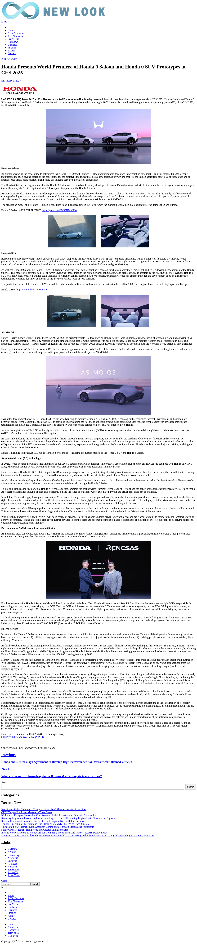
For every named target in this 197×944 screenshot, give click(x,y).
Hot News (13, 41)
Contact (12, 53)
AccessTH (13, 872)
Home (11, 30)
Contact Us (13, 930)
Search (4, 782)
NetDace (12, 866)
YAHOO (12, 849)
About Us (13, 927)
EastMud (12, 860)
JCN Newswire (15, 36)
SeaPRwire (13, 39)
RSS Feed (13, 935)
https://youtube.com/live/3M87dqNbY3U (22, 737)
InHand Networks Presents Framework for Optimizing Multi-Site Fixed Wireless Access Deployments (54, 832)
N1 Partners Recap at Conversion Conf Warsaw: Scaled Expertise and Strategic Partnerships (48, 815)
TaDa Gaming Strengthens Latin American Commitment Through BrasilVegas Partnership (47, 826)
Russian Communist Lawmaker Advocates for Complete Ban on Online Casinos (42, 821)
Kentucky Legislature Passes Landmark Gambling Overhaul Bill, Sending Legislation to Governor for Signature (59, 818)
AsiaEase (12, 863)
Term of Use (14, 932)
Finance (12, 47)
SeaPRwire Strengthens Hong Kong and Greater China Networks (34, 829)
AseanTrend (14, 875)
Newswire (13, 858)
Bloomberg (13, 855)
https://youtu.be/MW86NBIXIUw (59, 210)
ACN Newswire (16, 33)
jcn (2, 80)
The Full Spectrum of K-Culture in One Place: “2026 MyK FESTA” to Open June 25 (45, 824)
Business (12, 44)
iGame (11, 50)
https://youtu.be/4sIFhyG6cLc (31, 289)
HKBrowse (13, 869)
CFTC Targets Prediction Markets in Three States (26, 812)
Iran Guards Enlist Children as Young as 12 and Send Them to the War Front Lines (43, 809)
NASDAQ (13, 852)
